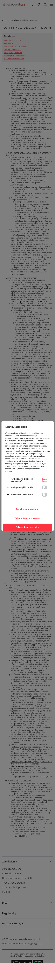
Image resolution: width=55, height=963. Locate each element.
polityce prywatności (13, 448)
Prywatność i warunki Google (16, 453)
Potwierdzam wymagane (27, 518)
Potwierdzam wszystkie (27, 527)
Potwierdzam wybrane (27, 509)
